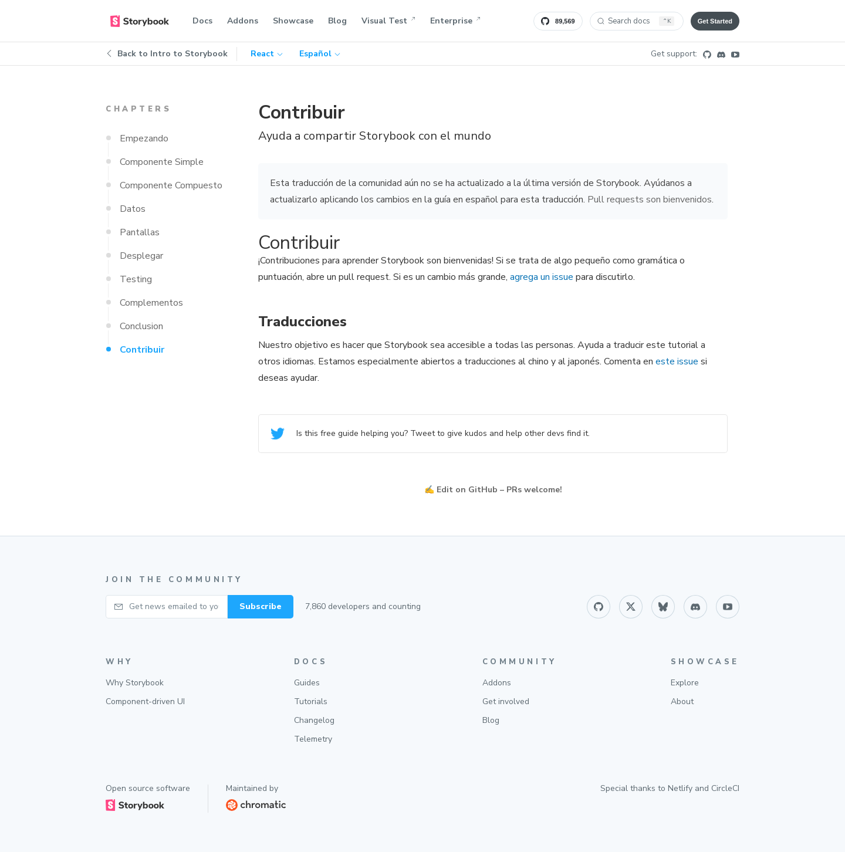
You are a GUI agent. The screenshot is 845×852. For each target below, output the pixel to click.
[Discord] (721, 54)
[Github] (707, 54)
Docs (202, 20)
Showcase (293, 20)
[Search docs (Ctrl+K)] (637, 21)
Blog (337, 20)
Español (319, 53)
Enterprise (455, 20)
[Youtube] (735, 54)
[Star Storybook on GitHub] (558, 21)
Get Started (715, 21)
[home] (140, 21)
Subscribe (260, 606)
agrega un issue (541, 277)
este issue (676, 361)
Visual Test (388, 20)
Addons (242, 20)
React (267, 53)
